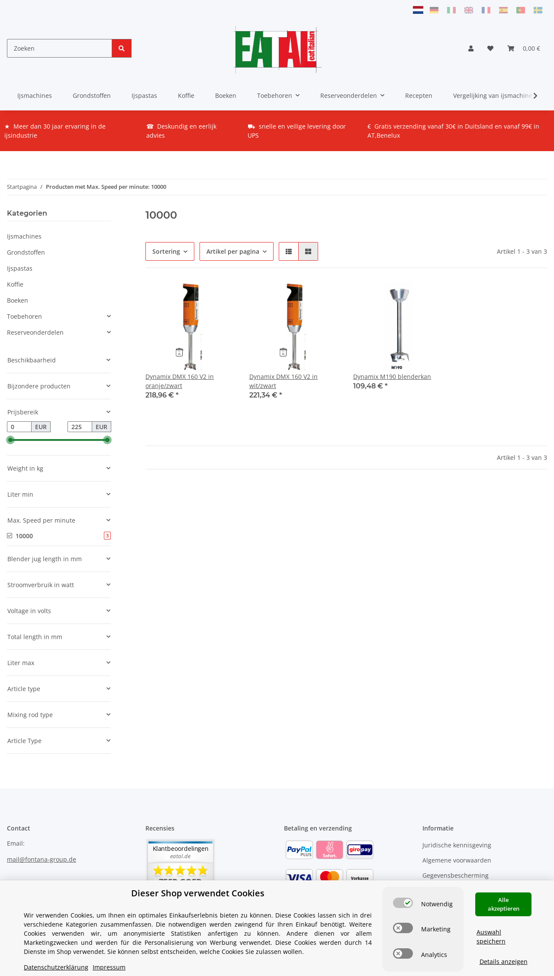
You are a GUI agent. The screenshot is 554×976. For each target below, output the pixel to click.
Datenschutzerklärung (56, 967)
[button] (470, 48)
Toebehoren (24, 316)
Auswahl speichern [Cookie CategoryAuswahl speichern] (491, 936)
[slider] (10, 440)
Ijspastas (19, 268)
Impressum (109, 967)
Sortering (166, 251)
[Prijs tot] (80, 427)
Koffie (15, 284)
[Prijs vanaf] (19, 427)
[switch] (403, 903)
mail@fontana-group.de (41, 859)
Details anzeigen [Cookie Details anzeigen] (504, 961)
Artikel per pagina (232, 251)
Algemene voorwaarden (456, 860)
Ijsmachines (24, 236)
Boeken (17, 300)
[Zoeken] (59, 48)
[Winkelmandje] (523, 48)
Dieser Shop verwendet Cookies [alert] (197, 893)
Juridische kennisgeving (456, 845)
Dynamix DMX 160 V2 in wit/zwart (283, 381)
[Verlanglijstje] (490, 48)
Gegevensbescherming (455, 875)
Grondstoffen (26, 252)
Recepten (418, 95)
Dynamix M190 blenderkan (392, 376)
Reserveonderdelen (35, 332)
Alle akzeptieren (503, 904)
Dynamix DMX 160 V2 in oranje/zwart (179, 381)
